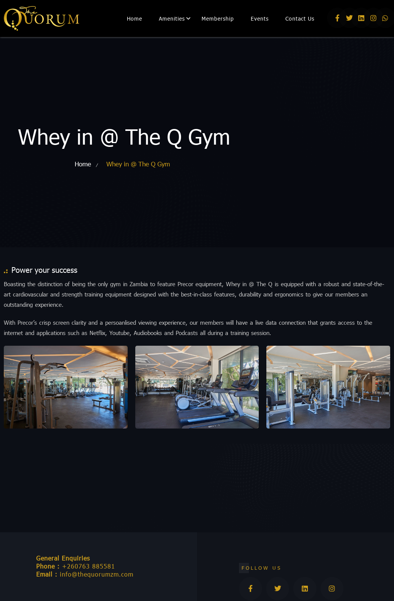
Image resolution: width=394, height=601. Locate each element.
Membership (218, 18)
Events (260, 18)
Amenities (172, 18)
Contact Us (299, 18)
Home (134, 18)
